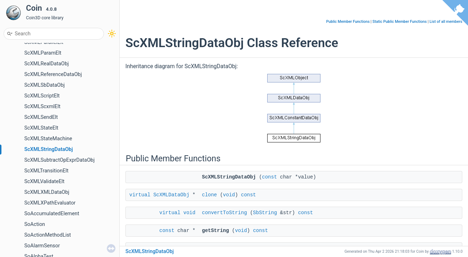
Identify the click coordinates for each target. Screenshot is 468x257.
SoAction (34, 224)
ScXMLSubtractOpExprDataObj (59, 160)
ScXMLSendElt (41, 117)
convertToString (224, 213)
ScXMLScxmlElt (42, 107)
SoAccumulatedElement (51, 214)
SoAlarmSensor (42, 246)
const (269, 177)
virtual (139, 195)
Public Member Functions (348, 21)
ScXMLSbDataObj (44, 85)
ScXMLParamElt (42, 53)
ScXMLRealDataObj (46, 64)
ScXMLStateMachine (48, 139)
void (229, 195)
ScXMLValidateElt (44, 181)
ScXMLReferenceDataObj (53, 74)
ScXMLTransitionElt (46, 171)
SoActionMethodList (47, 235)
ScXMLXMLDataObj (46, 192)
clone (209, 195)
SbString (265, 213)
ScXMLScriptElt (42, 96)
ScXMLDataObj (171, 195)
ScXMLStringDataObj (48, 149)
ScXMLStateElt (41, 128)
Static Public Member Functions (400, 21)
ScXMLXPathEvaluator (50, 203)
